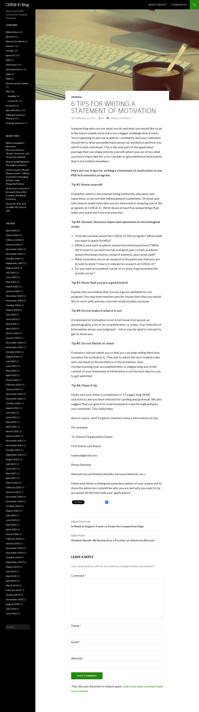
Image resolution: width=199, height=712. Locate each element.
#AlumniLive (12, 32)
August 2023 (12, 356)
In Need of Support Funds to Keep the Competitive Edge (117, 523)
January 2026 (13, 244)
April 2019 (11, 580)
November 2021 (14, 445)
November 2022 (14, 398)
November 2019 (14, 552)
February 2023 (13, 384)
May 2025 (11, 281)
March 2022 (12, 431)
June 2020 (11, 520)
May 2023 (11, 370)
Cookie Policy (179, 4)
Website (77, 658)
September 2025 (14, 263)
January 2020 (13, 543)
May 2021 (11, 473)
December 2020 (14, 496)
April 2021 (11, 478)
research (12, 100)
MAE (8, 74)
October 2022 (13, 403)
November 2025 (14, 253)
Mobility (12, 96)
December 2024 (14, 295)
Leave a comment (120, 118)
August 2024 (12, 309)
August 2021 (12, 459)
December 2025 (14, 249)
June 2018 (11, 613)
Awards (10, 46)
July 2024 (11, 314)
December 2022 (14, 393)
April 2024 (11, 328)
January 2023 (13, 389)
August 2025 (12, 267)
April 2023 (11, 375)
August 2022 (12, 407)
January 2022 (13, 436)
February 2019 (13, 590)
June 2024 (11, 319)
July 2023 (11, 361)
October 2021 (13, 450)
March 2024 (12, 333)
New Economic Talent (17, 83)
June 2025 (11, 277)
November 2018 (14, 599)
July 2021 (11, 464)
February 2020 (13, 538)
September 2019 (14, 562)
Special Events (13, 110)
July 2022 (11, 412)
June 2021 (11, 468)
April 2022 (11, 426)
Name (76, 625)
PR (102, 118)
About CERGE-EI (157, 4)
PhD (8, 91)
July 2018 (11, 608)
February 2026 (13, 239)
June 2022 (11, 417)
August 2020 (12, 510)
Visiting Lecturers (15, 123)
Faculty (9, 50)
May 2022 (11, 422)
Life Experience (14, 69)
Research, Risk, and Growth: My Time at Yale (16, 207)
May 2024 (11, 323)
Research (11, 105)
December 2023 (14, 342)
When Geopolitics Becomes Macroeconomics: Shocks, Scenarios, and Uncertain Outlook (17, 149)
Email (75, 642)
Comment (78, 575)
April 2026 (11, 230)
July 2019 (11, 571)
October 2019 (13, 557)
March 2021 (12, 482)
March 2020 (12, 534)
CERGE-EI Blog (17, 4)
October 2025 (13, 258)
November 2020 (14, 501)
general (76, 97)
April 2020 (11, 529)
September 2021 (14, 454)
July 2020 (11, 515)
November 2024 (14, 300)
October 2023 (13, 351)
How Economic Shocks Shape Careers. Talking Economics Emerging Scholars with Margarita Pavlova (17, 176)
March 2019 (12, 585)
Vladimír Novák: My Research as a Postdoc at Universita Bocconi (117, 537)
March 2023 (12, 379)
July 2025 (11, 272)
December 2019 (14, 548)
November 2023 (14, 347)
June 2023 (11, 365)
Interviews (11, 64)
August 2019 (12, 566)
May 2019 (11, 576)
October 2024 (13, 305)
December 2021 (14, 440)
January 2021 (13, 492)
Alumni (9, 36)
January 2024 (13, 337)
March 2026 (12, 235)
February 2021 (13, 487)
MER (8, 78)
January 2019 (13, 594)
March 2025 (12, 286)
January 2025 (13, 291)
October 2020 (13, 506)
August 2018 (12, 604)
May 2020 (11, 524)
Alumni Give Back (15, 41)
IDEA (8, 60)
